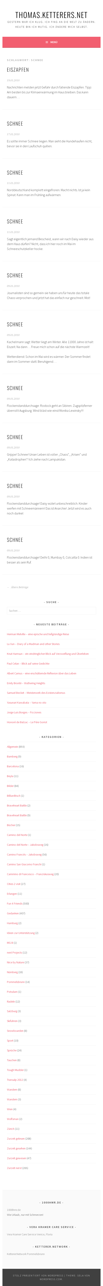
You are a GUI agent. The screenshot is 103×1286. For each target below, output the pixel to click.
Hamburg (12, 923)
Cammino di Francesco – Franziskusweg (30, 874)
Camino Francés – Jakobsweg (24, 854)
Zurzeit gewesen (16, 1158)
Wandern (12, 1089)
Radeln (11, 1001)
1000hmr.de (14, 1210)
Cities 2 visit (13, 884)
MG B (10, 943)
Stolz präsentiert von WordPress (38, 1275)
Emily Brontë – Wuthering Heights (26, 683)
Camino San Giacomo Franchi (24, 864)
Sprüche (12, 1050)
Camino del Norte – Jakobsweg (25, 845)
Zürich (10, 1129)
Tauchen (12, 1060)
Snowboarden (15, 1031)
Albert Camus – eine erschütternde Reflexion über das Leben (41, 673)
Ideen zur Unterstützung (21, 933)
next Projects (14, 952)
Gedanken (13, 913)
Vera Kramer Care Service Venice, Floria (29, 1234)
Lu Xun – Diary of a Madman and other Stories (33, 644)
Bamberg (12, 756)
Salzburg (12, 1011)
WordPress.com (51, 1279)
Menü (54, 42)
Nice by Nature (15, 962)
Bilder (10, 786)
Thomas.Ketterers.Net (51, 14)
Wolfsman (13, 1119)
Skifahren (12, 1021)
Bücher (11, 825)
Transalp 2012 (15, 1080)
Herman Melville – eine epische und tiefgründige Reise (38, 634)
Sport (10, 1040)
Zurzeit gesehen (16, 1148)
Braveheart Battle (17, 805)
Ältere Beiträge (17, 587)
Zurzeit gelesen (16, 1138)
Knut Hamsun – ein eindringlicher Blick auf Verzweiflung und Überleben (48, 654)
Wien (10, 1109)
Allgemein (12, 746)
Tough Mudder (15, 1070)
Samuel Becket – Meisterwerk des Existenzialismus (36, 693)
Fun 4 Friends (14, 903)
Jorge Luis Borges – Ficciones (24, 712)
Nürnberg (12, 972)
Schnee (15, 123)
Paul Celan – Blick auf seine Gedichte (28, 663)
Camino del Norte (17, 835)
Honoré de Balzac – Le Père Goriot (27, 722)
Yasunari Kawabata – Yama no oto (26, 702)
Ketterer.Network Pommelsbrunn (26, 1254)
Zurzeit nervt (14, 1168)
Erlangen (12, 894)
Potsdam (12, 992)
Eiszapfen (18, 69)
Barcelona (13, 766)
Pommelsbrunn (16, 982)
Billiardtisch (13, 795)
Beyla (10, 776)
